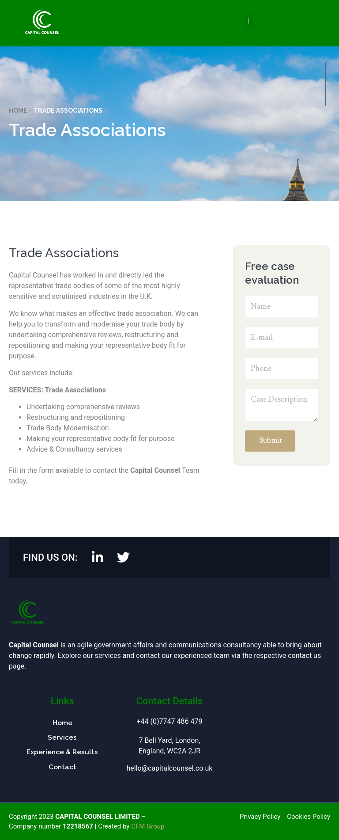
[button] (249, 21)
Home (62, 723)
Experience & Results (62, 752)
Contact (62, 768)
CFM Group (147, 826)
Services (62, 738)
